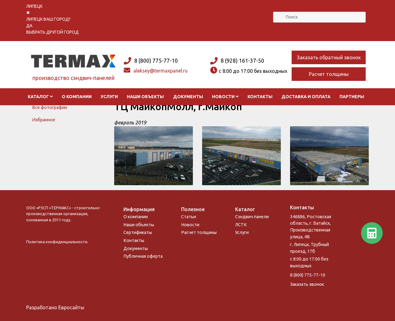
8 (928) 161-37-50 (242, 61)
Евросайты (71, 307)
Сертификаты (137, 232)
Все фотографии (49, 107)
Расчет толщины (329, 74)
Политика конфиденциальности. (57, 242)
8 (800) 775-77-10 (156, 61)
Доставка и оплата (306, 96)
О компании (77, 96)
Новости (225, 96)
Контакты (259, 96)
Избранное (43, 119)
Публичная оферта (143, 256)
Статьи (188, 216)
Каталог (40, 96)
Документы (188, 96)
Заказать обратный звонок (329, 57)
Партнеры (351, 96)
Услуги (109, 96)
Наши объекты (145, 96)
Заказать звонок (307, 284)
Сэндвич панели (252, 216)
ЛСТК (241, 224)
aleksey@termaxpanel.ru (160, 70)
